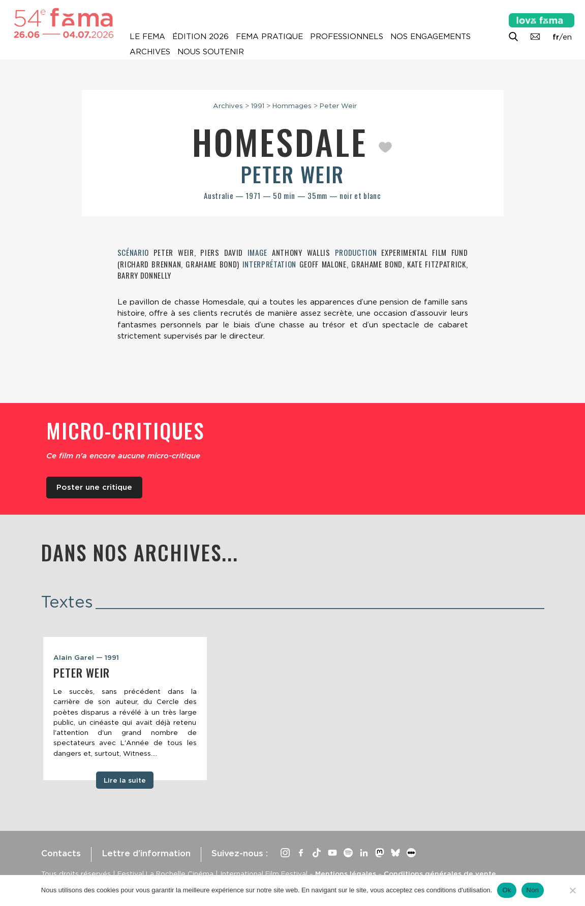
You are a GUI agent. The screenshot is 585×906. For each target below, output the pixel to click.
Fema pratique (269, 36)
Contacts (61, 853)
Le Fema (147, 36)
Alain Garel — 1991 (86, 657)
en (567, 37)
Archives (150, 51)
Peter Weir (338, 106)
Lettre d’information (146, 853)
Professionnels (346, 36)
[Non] (572, 890)
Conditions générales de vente (440, 873)
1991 (257, 106)
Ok (506, 890)
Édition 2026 (200, 36)
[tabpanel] (125, 708)
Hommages (292, 106)
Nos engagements (430, 36)
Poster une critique (94, 487)
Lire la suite (125, 780)
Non (533, 890)
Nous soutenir (210, 51)
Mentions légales (345, 873)
